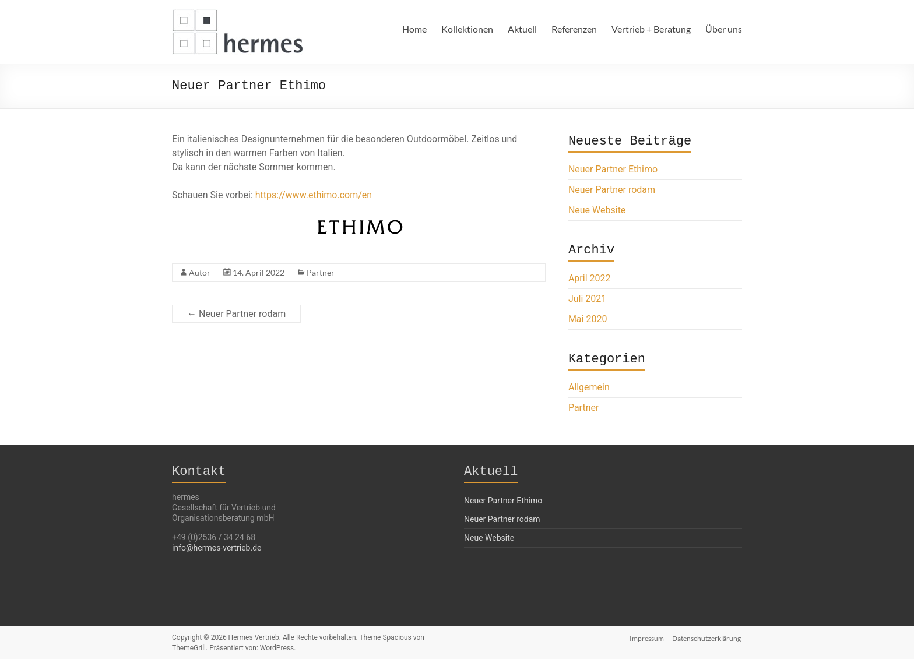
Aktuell (522, 28)
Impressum (647, 637)
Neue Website (596, 210)
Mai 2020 (587, 319)
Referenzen (574, 28)
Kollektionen (467, 28)
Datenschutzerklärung (707, 637)
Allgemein (589, 387)
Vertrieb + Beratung (651, 28)
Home (414, 28)
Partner (321, 272)
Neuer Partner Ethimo (613, 169)
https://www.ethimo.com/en (313, 194)
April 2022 (589, 278)
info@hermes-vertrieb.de (216, 547)
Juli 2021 (587, 298)
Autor (199, 272)
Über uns (723, 28)
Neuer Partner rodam (236, 313)
